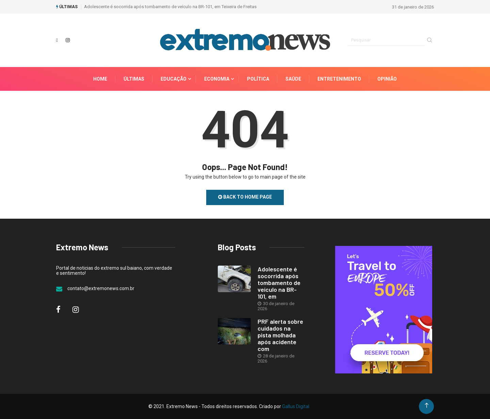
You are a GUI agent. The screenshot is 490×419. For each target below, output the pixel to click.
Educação (173, 79)
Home (100, 79)
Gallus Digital (295, 406)
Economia (216, 79)
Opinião (387, 79)
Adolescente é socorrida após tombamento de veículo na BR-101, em (279, 282)
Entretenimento (339, 79)
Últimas (134, 79)
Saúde (293, 79)
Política (258, 79)
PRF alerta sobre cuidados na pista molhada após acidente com (280, 335)
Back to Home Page (245, 197)
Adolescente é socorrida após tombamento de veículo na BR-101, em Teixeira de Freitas (170, 6)
